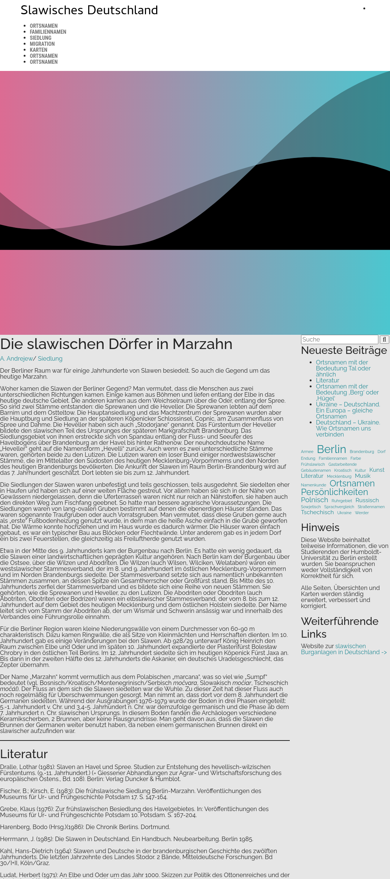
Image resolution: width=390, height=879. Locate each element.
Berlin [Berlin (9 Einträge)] (331, 449)
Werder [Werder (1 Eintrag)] (362, 513)
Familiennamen (48, 32)
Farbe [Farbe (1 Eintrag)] (356, 458)
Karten (39, 50)
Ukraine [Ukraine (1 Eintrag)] (344, 513)
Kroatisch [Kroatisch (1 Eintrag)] (343, 470)
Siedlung (40, 38)
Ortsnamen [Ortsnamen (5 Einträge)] (352, 483)
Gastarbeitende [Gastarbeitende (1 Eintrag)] (342, 464)
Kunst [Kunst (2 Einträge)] (377, 470)
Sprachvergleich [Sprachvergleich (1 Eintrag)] (339, 507)
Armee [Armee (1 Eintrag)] (307, 452)
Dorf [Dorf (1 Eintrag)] (381, 452)
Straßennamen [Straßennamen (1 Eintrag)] (371, 507)
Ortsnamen (44, 26)
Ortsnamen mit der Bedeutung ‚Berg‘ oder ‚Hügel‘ (347, 392)
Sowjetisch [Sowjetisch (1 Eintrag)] (311, 507)
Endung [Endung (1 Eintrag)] (308, 458)
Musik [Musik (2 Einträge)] (362, 476)
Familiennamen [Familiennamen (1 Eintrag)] (333, 458)
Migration (42, 44)
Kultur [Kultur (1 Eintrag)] (360, 470)
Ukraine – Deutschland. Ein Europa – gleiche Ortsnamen (348, 410)
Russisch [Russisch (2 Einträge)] (367, 500)
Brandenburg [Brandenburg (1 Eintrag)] (362, 452)
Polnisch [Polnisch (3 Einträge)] (314, 499)
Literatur (327, 380)
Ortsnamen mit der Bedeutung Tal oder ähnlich (343, 368)
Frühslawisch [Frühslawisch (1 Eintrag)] (313, 464)
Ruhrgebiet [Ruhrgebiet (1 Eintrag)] (342, 501)
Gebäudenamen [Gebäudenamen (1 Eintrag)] (316, 470)
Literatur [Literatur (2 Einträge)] (312, 476)
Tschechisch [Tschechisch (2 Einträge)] (317, 512)
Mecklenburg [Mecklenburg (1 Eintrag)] (339, 476)
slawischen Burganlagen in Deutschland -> (344, 649)
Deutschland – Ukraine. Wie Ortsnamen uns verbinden (348, 428)
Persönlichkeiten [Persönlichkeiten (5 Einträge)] (334, 492)
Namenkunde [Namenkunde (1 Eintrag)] (313, 485)
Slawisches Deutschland (89, 12)
